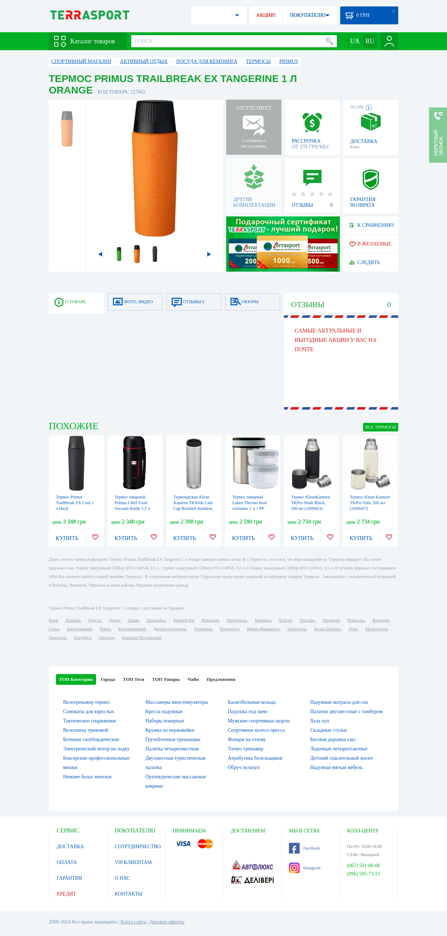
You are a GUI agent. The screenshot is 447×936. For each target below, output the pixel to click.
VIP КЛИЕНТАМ (133, 862)
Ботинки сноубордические (91, 739)
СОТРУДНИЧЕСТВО (138, 846)
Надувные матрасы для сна (339, 702)
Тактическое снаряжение (89, 721)
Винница (263, 620)
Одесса (94, 620)
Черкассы (356, 620)
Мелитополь (376, 628)
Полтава (307, 620)
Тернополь (296, 628)
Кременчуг (229, 628)
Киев (53, 620)
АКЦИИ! (266, 15)
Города (108, 679)
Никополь (58, 637)
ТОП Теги (133, 679)
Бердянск (82, 637)
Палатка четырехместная (172, 748)
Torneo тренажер (245, 748)
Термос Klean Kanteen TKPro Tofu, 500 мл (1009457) (370, 503)
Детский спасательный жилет (341, 758)
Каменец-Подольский (141, 637)
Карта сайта (133, 922)
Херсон (285, 620)
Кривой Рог (183, 620)
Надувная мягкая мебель (336, 767)
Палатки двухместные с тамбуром (346, 711)
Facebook (304, 848)
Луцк (353, 628)
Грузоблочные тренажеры (173, 739)
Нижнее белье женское (87, 776)
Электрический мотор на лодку (96, 748)
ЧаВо (193, 679)
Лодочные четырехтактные (338, 748)
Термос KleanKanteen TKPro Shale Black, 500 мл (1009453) (310, 503)
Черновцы (203, 628)
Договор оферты (167, 922)
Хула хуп (319, 721)
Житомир (380, 620)
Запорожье (156, 620)
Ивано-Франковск (263, 628)
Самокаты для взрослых (88, 711)
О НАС (122, 878)
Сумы (54, 628)
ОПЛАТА (67, 862)
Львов (133, 620)
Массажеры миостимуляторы (177, 702)
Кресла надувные (164, 711)
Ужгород (106, 637)
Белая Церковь (327, 628)
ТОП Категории (76, 679)
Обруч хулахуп (244, 767)
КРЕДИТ (66, 894)
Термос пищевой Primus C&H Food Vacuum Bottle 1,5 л (132, 503)
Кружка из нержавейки (170, 730)
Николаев (210, 620)
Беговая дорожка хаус (333, 739)
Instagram (304, 868)
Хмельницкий (79, 628)
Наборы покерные (165, 721)
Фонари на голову (247, 739)
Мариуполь (237, 620)
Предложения (221, 679)
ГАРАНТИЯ (69, 878)
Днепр (114, 620)
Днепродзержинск (169, 628)
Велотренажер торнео (86, 702)
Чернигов (330, 620)
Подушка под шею (247, 711)
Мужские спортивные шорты (259, 721)
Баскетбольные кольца (252, 702)
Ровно (105, 628)
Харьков (72, 620)
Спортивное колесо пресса (256, 730)
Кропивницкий (132, 628)
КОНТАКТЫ (128, 894)
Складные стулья (328, 730)
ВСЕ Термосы (380, 427)
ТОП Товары (166, 679)
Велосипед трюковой (85, 730)
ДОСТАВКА (70, 846)
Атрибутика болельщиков (255, 758)
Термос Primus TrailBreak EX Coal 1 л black (75, 503)
